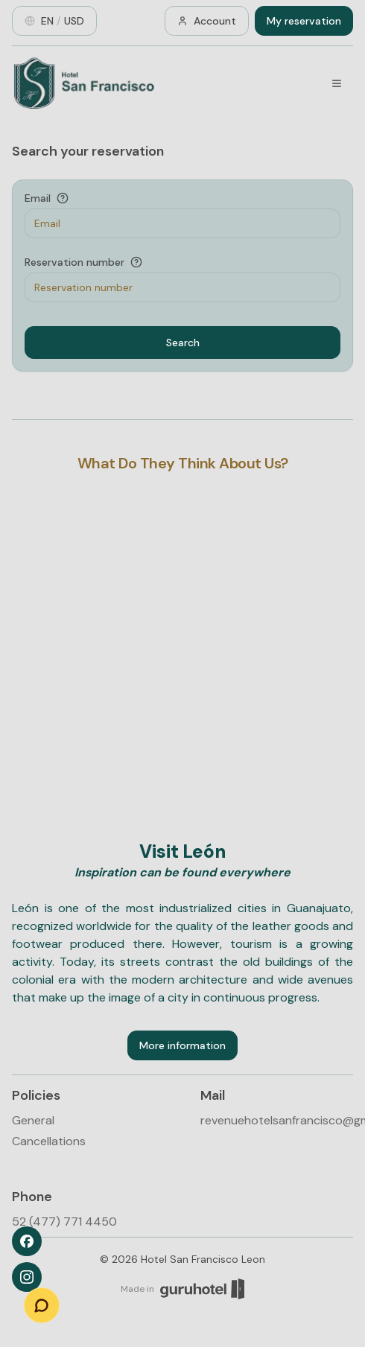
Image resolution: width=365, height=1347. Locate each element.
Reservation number (74, 262)
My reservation (304, 21)
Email (38, 198)
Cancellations (49, 1141)
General (33, 1120)
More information (182, 1045)
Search (183, 342)
